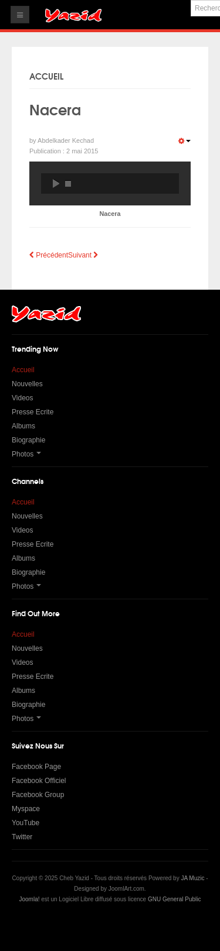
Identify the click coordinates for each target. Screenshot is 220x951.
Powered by (110, 924)
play (56, 183)
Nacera (55, 109)
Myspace (26, 809)
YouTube (25, 823)
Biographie (28, 440)
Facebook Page (36, 767)
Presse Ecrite (32, 412)
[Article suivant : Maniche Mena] (83, 255)
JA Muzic (192, 878)
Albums (23, 426)
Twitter (22, 837)
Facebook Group (38, 795)
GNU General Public (174, 899)
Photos (26, 454)
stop (68, 183)
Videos (22, 398)
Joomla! (29, 899)
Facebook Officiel (39, 781)
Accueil (23, 370)
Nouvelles (27, 384)
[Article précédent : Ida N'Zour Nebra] (48, 255)
